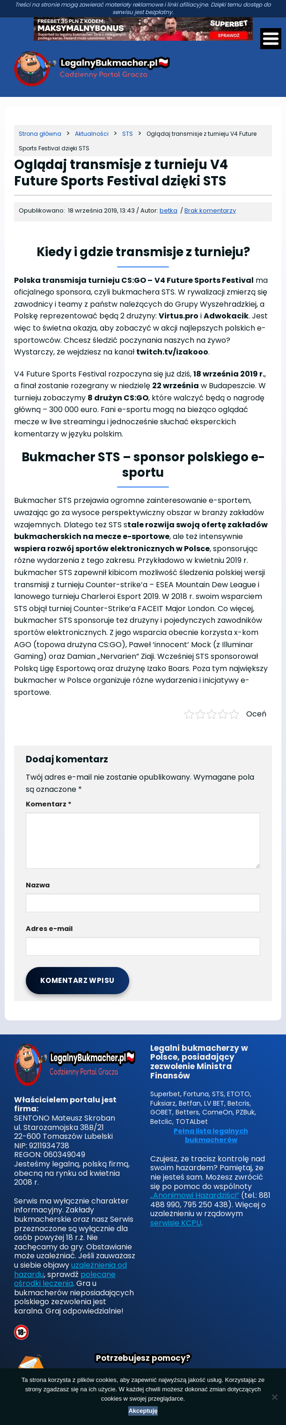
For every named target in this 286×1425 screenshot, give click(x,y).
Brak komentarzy (210, 210)
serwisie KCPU (175, 1223)
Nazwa (38, 885)
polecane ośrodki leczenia (65, 1279)
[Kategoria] (92, 134)
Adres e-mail (49, 928)
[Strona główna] (40, 134)
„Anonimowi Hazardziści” (194, 1195)
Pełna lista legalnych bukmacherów (211, 1136)
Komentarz (49, 804)
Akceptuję (142, 1410)
